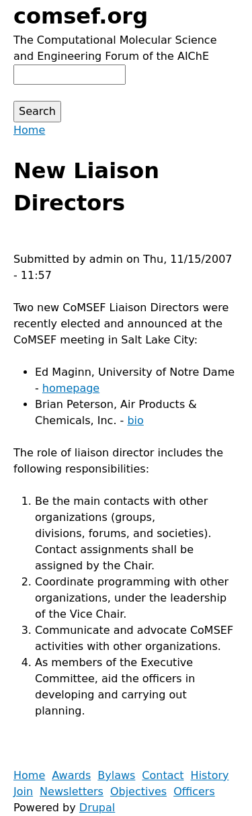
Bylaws (116, 775)
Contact (162, 775)
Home (29, 130)
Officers (194, 791)
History (210, 775)
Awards (71, 775)
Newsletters (71, 791)
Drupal (97, 807)
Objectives (138, 791)
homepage (70, 388)
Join (23, 791)
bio (135, 420)
